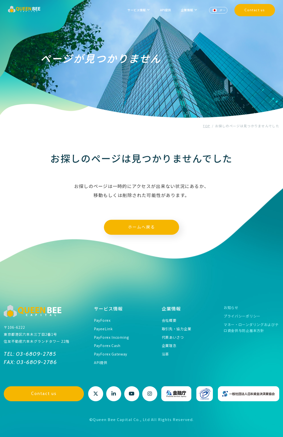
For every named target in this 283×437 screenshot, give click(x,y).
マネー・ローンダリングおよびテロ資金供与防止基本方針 (251, 327)
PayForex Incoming (111, 337)
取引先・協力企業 (176, 328)
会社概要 (169, 320)
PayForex (102, 320)
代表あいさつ (173, 337)
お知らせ (231, 307)
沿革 (165, 354)
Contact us (254, 10)
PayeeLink (103, 328)
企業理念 (169, 345)
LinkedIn (113, 393)
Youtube (131, 393)
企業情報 (171, 308)
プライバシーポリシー (242, 316)
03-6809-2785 (35, 353)
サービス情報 (108, 308)
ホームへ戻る (141, 227)
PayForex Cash (107, 345)
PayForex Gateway (110, 354)
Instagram (149, 393)
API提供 (165, 10)
